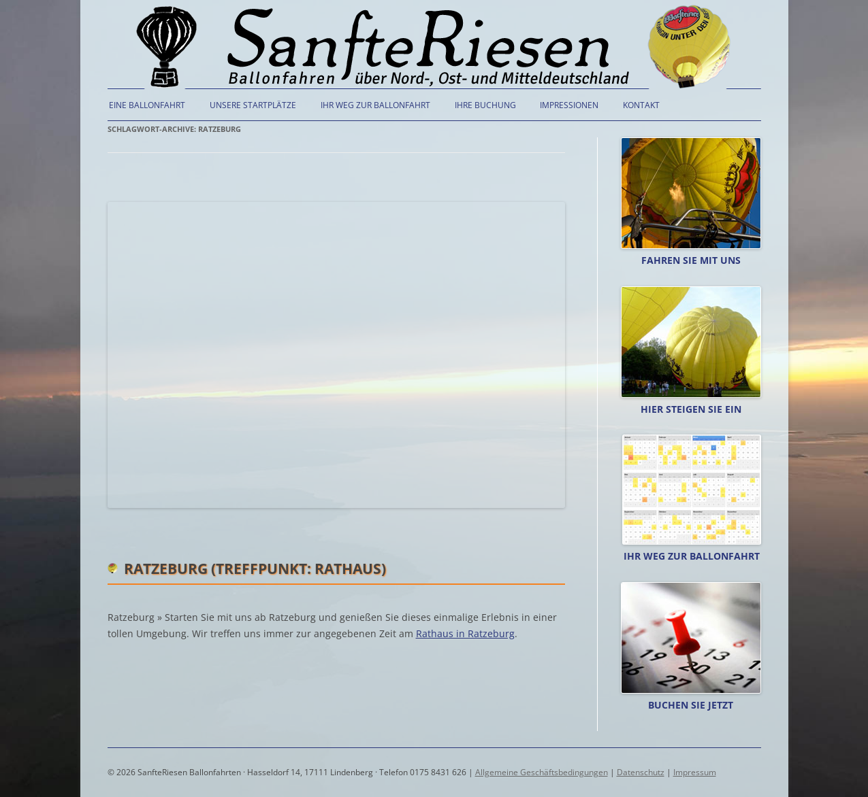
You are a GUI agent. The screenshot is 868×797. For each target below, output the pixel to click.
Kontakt (641, 105)
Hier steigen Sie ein (691, 409)
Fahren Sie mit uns (691, 260)
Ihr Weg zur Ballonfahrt (375, 105)
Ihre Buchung (485, 105)
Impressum (694, 772)
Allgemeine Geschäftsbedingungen (541, 772)
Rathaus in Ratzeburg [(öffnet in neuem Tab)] (465, 633)
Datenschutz (640, 772)
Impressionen (569, 105)
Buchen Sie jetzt (690, 704)
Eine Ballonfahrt (147, 105)
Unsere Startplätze (253, 105)
